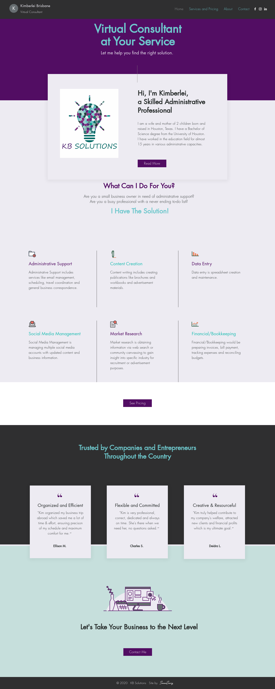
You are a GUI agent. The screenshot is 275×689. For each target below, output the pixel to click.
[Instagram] (260, 9)
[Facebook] (255, 9)
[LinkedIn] (265, 9)
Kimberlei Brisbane (35, 5)
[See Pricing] (137, 403)
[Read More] (152, 163)
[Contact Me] (137, 652)
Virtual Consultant (31, 12)
